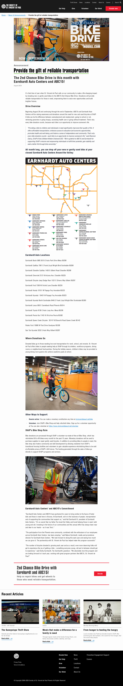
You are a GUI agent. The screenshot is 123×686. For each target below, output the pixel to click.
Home (4, 15)
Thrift (76, 659)
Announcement (21, 66)
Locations (87, 2)
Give (73, 9)
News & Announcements (17, 15)
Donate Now (63, 655)
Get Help (62, 9)
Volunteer (84, 9)
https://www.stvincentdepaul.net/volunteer (63, 426)
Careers (108, 2)
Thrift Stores (73, 2)
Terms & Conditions (19, 665)
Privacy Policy (17, 662)
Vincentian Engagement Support (98, 655)
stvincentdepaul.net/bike (84, 419)
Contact (94, 2)
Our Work (98, 9)
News (80, 2)
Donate (100, 574)
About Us (101, 2)
